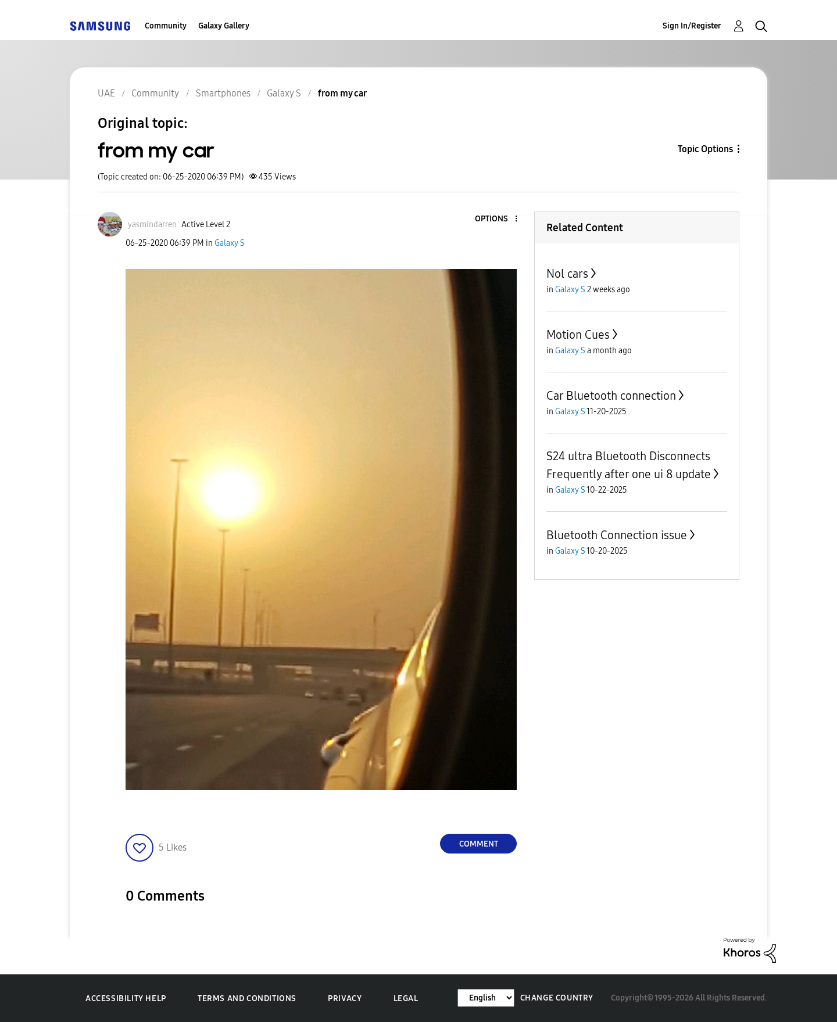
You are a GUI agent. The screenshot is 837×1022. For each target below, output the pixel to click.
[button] (497, 219)
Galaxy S (229, 243)
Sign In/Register (692, 26)
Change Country (556, 998)
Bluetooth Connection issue (616, 535)
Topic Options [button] (705, 149)
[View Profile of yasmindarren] (152, 224)
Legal (406, 998)
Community (166, 26)
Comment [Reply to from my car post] (478, 844)
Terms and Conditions (247, 998)
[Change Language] (485, 998)
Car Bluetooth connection (611, 396)
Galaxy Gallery (223, 26)
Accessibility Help (125, 998)
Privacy (345, 998)
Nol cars (567, 274)
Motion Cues (578, 335)
